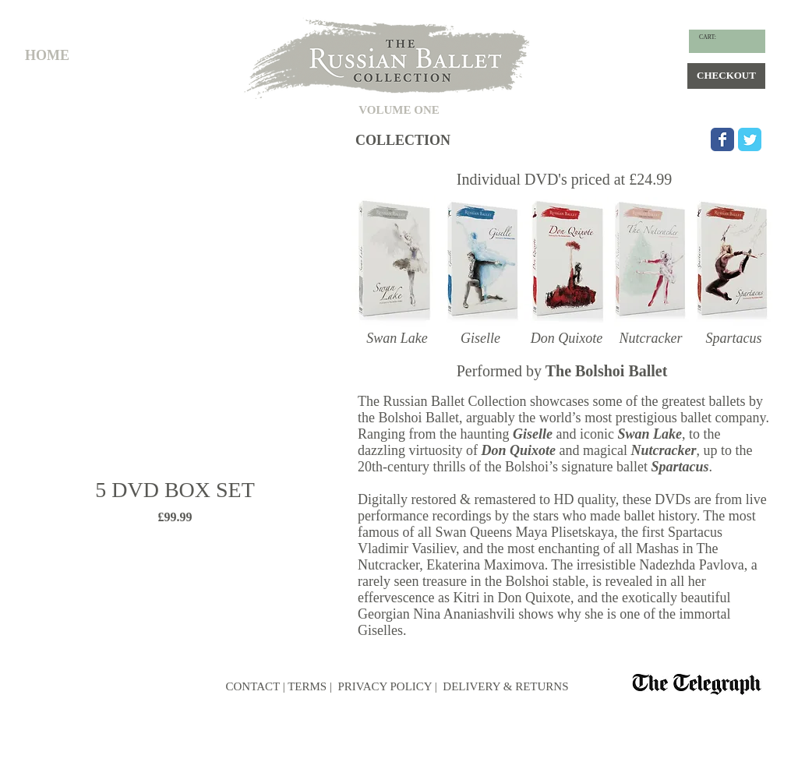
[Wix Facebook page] (722, 139)
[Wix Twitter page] (749, 139)
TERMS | (310, 686)
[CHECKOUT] (726, 76)
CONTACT (253, 686)
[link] (713, 37)
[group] (175, 352)
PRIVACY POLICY (383, 686)
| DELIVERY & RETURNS (502, 686)
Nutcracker (663, 450)
